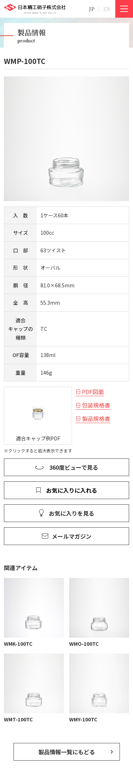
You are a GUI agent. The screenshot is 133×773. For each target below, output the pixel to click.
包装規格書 (96, 405)
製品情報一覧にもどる (66, 752)
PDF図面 (93, 391)
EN (107, 8)
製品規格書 (96, 418)
